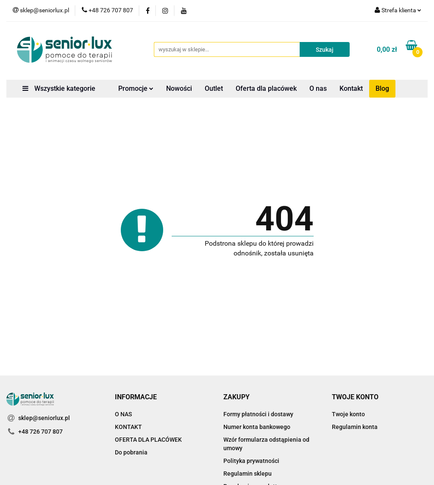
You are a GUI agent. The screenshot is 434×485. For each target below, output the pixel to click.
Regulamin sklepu (247, 473)
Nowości (179, 88)
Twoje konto (348, 414)
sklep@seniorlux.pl (44, 418)
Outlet (214, 88)
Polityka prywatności (251, 460)
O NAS (123, 414)
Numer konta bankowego (256, 426)
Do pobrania (131, 452)
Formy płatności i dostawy (258, 414)
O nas (318, 88)
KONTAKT (128, 426)
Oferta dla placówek (266, 88)
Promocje (135, 88)
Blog (382, 88)
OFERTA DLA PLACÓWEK (148, 439)
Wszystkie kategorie (58, 88)
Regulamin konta (355, 426)
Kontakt (351, 88)
